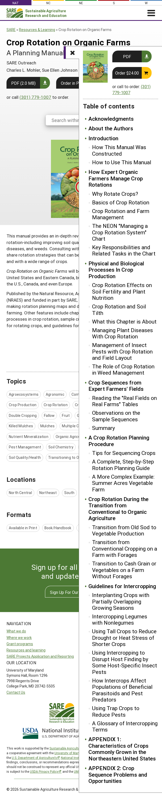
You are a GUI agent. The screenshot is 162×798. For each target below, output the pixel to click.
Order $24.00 (127, 73)
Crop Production (22, 404)
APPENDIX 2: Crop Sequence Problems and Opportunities (117, 774)
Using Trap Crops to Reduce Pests (115, 711)
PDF (127, 56)
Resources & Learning (37, 29)
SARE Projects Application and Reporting (40, 656)
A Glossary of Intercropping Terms (125, 726)
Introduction (103, 138)
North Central (20, 492)
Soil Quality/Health (25, 457)
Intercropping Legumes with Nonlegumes (119, 619)
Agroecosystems (23, 394)
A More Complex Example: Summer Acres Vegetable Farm (123, 482)
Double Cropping (23, 415)
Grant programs (20, 643)
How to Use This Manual (121, 162)
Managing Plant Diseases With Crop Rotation (122, 333)
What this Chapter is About (124, 321)
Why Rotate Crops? (115, 194)
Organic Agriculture (72, 436)
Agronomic (55, 394)
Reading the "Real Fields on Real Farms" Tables (124, 401)
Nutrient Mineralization (28, 436)
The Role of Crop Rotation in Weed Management (123, 369)
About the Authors (110, 128)
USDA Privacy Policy (44, 771)
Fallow (49, 415)
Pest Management (25, 446)
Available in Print (23, 527)
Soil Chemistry (60, 446)
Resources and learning (26, 650)
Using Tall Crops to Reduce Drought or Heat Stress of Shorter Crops (124, 637)
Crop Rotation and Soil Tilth (119, 309)
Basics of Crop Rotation (120, 202)
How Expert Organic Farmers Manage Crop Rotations (115, 178)
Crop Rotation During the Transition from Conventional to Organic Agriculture (118, 508)
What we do (16, 631)
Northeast (48, 492)
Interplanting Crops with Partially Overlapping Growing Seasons (120, 601)
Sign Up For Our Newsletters (76, 592)
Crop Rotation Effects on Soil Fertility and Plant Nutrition (122, 291)
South (69, 492)
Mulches (47, 425)
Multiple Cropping (77, 425)
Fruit (66, 415)
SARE (11, 29)
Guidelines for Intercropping (122, 586)
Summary (103, 428)
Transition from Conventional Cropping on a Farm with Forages (124, 548)
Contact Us (16, 692)
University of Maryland (70, 753)
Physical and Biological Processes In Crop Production (116, 269)
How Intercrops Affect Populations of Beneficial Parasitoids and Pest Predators (122, 690)
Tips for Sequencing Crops (123, 453)
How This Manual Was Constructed (119, 150)
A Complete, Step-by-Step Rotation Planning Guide (123, 464)
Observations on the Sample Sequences (116, 416)
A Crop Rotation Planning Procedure (118, 440)
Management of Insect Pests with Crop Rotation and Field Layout (122, 351)
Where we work (19, 637)
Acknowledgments (111, 118)
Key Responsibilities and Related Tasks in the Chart (123, 250)
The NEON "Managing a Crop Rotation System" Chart (120, 232)
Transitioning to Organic (68, 457)
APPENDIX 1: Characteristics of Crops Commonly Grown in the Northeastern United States (122, 749)
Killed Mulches (21, 425)
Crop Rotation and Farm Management (120, 214)
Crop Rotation (56, 404)
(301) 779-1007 (35, 97)
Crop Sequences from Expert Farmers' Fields (116, 385)
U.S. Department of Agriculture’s (34, 758)
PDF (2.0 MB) (23, 83)
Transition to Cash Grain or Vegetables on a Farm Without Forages (124, 569)
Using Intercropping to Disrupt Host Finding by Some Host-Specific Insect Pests (124, 662)
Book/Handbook (58, 527)
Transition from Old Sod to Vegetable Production (124, 530)
